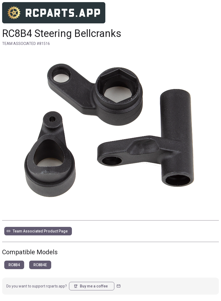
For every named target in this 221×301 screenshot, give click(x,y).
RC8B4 (14, 265)
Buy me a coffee (90, 286)
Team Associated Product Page (37, 231)
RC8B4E (40, 265)
